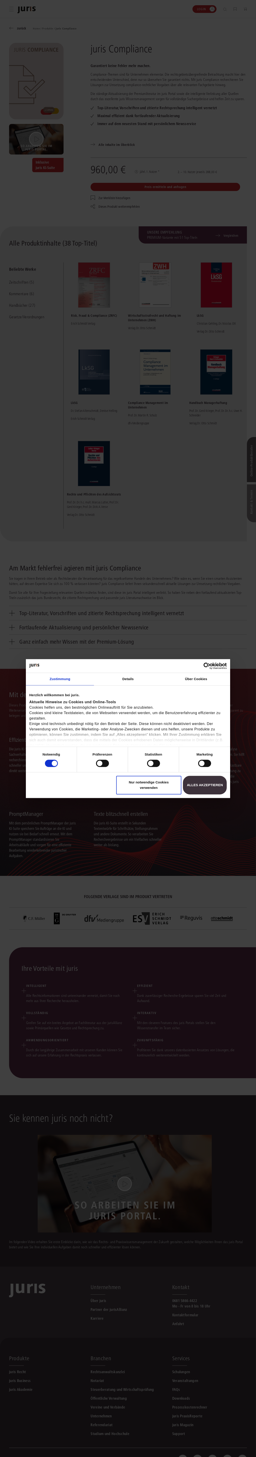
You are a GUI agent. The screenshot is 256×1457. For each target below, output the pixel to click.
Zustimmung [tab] (60, 679)
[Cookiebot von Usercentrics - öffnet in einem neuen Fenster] (207, 665)
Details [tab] (128, 679)
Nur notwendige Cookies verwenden (149, 785)
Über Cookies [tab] (196, 679)
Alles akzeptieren (205, 785)
